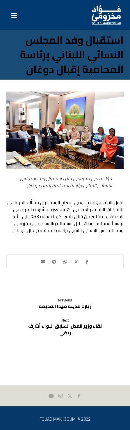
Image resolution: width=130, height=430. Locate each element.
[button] (87, 262)
